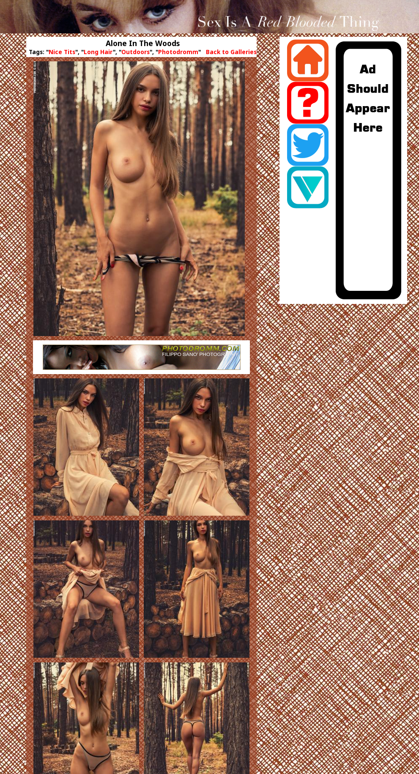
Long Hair (98, 52)
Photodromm (178, 52)
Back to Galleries (231, 52)
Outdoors (135, 52)
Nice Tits (62, 52)
